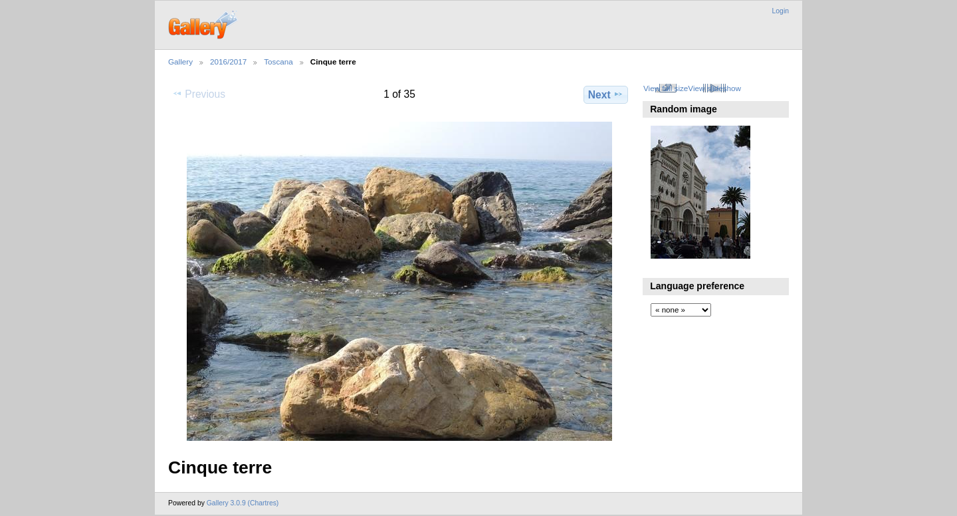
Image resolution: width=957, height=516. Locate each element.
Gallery (180, 61)
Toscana (278, 61)
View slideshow (714, 88)
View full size (665, 88)
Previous (198, 94)
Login (780, 11)
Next (605, 94)
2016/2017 (228, 61)
